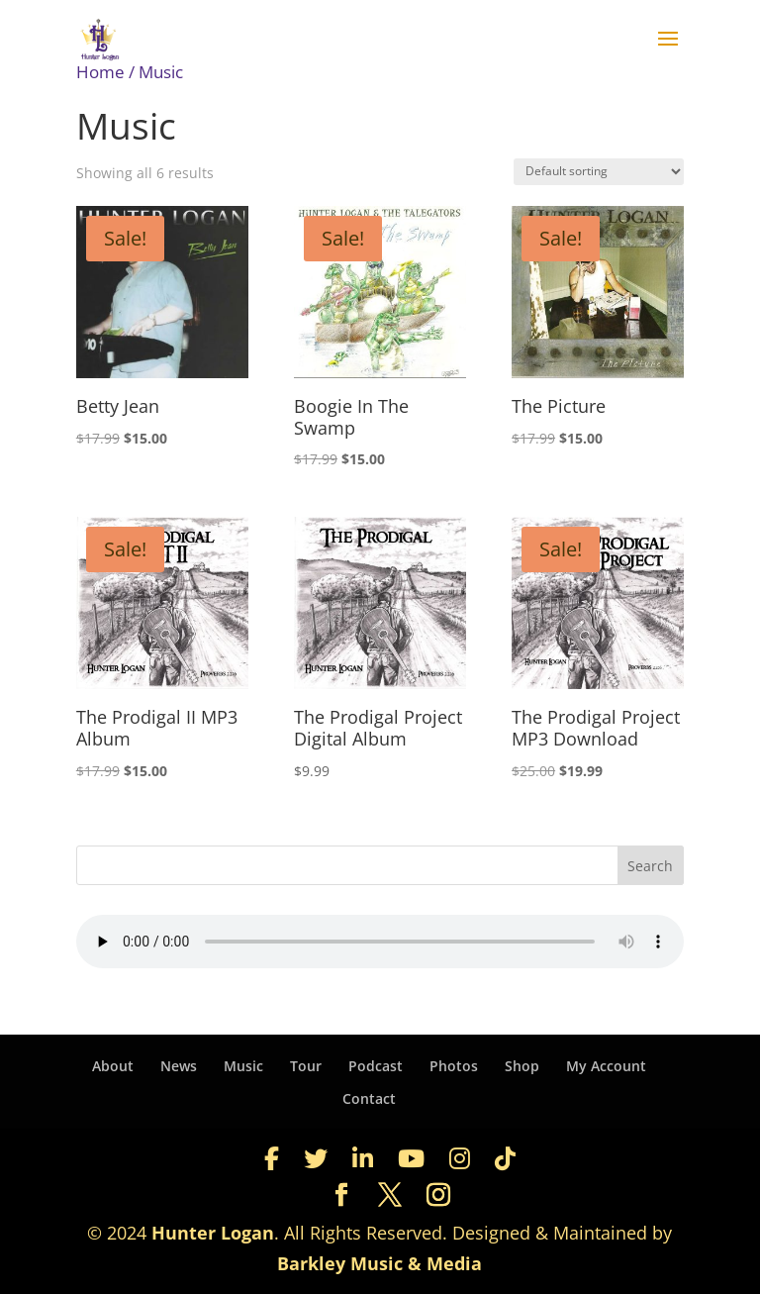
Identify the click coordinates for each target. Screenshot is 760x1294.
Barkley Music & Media (379, 1263)
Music (243, 1065)
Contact (369, 1098)
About (113, 1065)
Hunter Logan (212, 1232)
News (178, 1065)
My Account (606, 1065)
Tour (306, 1065)
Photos (453, 1065)
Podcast (375, 1065)
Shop (522, 1065)
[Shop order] (599, 171)
